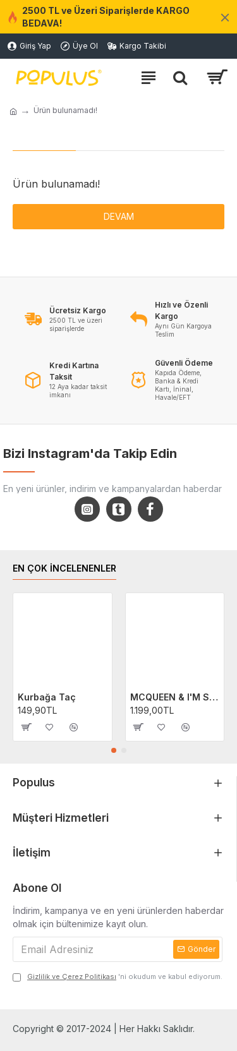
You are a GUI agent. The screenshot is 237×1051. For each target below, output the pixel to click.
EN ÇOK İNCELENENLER (64, 568)
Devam (119, 216)
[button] (113, 750)
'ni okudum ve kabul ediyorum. (117, 976)
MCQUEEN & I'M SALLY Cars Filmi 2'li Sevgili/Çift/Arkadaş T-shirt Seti (175, 697)
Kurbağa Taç (47, 697)
